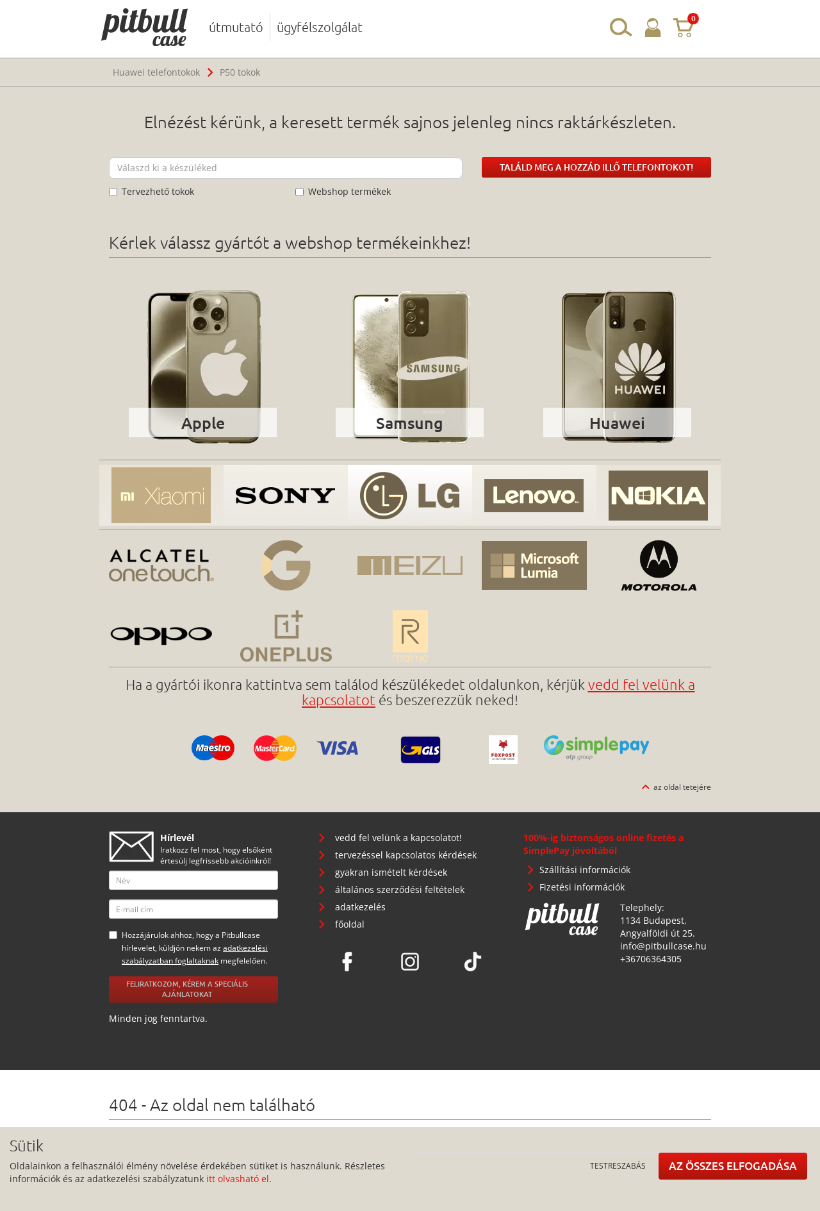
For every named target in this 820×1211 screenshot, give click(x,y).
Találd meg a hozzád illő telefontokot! (596, 167)
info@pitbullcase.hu (663, 946)
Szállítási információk (584, 870)
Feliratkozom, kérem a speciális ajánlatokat (187, 989)
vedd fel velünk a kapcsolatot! (398, 837)
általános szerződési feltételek (399, 889)
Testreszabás (618, 1165)
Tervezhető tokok (151, 191)
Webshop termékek (343, 191)
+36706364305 (651, 959)
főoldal (350, 924)
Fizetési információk (582, 887)
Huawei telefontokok (156, 72)
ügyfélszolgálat (320, 27)
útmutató (236, 27)
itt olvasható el (237, 1179)
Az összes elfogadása (733, 1165)
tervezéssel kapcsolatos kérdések (406, 855)
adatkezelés (360, 907)
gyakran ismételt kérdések (391, 872)
